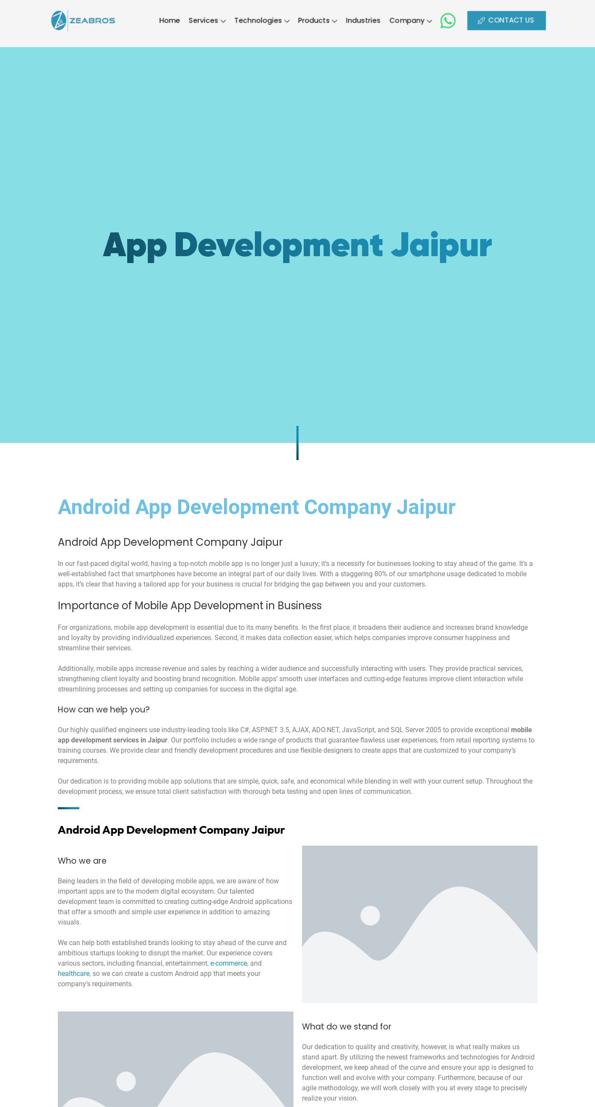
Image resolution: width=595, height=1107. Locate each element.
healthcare (74, 973)
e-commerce (228, 963)
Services (199, 20)
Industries (369, 20)
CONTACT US (523, 20)
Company (420, 20)
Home (158, 20)
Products (319, 20)
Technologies (259, 20)
